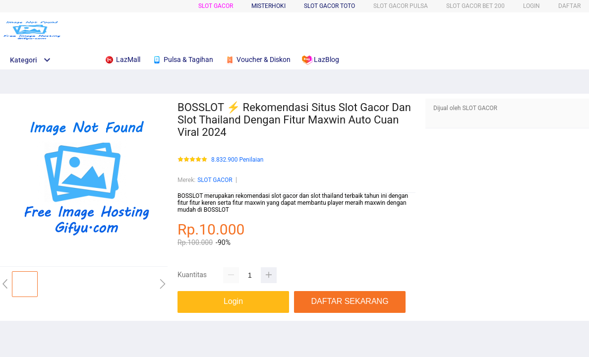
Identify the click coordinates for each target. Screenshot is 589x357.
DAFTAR (569, 5)
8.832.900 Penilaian (237, 160)
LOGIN (531, 5)
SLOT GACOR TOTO (329, 5)
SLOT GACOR (215, 5)
